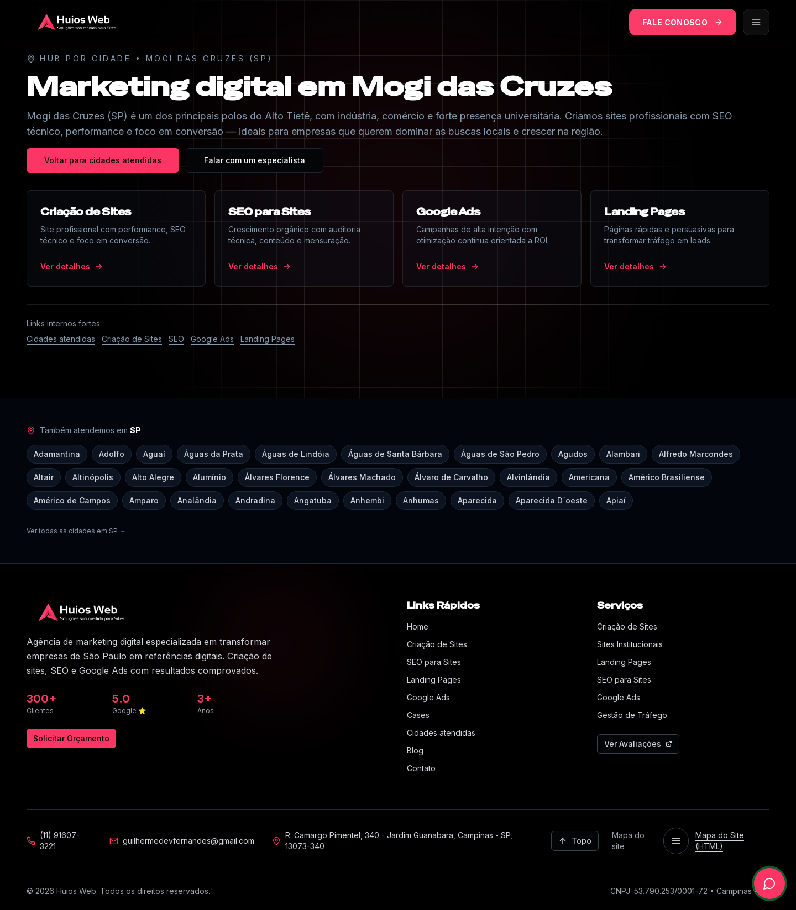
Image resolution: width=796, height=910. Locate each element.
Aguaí (154, 454)
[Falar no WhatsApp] (769, 883)
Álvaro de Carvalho (451, 477)
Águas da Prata (213, 454)
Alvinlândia (528, 477)
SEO (176, 339)
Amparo (144, 500)
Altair (44, 477)
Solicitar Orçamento (71, 738)
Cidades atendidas (61, 339)
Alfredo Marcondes (696, 454)
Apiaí (616, 500)
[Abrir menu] (756, 22)
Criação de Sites (132, 339)
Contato (421, 768)
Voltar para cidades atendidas (102, 160)
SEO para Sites (434, 662)
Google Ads (212, 339)
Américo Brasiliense (667, 477)
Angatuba (313, 500)
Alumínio (209, 477)
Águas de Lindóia (295, 454)
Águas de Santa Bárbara (395, 454)
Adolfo (111, 454)
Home (417, 626)
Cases (418, 715)
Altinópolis (92, 477)
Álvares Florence (277, 477)
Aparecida (477, 500)
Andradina (255, 500)
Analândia (197, 500)
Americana (589, 477)
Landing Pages (267, 339)
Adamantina (57, 454)
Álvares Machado (362, 477)
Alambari (623, 454)
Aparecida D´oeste (552, 500)
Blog (415, 750)
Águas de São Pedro (500, 454)
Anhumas (421, 500)
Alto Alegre (153, 477)
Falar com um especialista (254, 160)
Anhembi (367, 500)
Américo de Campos (72, 500)
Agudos (573, 454)
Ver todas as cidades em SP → (76, 531)
